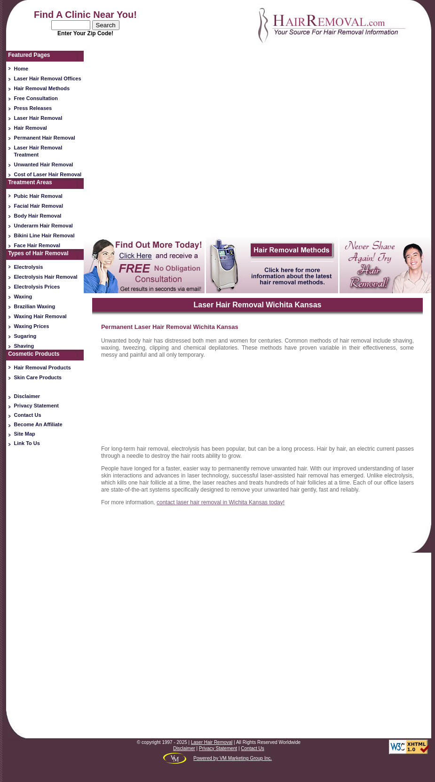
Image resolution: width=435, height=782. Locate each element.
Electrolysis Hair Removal (46, 277)
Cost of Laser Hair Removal (48, 174)
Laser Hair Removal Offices (47, 78)
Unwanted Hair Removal (43, 164)
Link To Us (27, 443)
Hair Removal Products (42, 367)
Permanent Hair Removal (44, 138)
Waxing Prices (31, 326)
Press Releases (33, 108)
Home (21, 68)
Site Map (24, 434)
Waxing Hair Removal (40, 316)
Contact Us (27, 415)
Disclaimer (27, 396)
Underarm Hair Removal (43, 225)
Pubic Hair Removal (38, 196)
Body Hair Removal (38, 216)
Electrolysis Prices (37, 286)
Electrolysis (28, 267)
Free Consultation (36, 98)
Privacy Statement (36, 405)
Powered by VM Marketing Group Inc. (232, 758)
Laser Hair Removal (38, 118)
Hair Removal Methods (42, 88)
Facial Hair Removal (38, 206)
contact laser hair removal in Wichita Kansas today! (221, 502)
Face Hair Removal (37, 245)
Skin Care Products (38, 377)
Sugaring (25, 336)
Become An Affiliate (38, 424)
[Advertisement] (45, 597)
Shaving (24, 346)
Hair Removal (30, 128)
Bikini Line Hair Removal (44, 235)
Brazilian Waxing (34, 306)
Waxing (23, 296)
